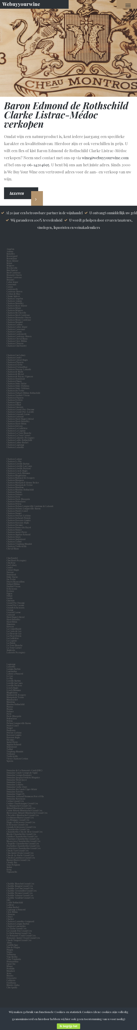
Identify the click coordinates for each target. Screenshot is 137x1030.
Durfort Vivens (14, 586)
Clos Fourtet (12, 558)
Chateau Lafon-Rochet (17, 442)
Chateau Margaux (16, 480)
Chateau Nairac (14, 491)
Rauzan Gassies (14, 734)
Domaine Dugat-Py (16, 793)
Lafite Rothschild (15, 902)
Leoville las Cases (15, 683)
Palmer (11, 711)
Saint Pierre (13, 742)
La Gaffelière (13, 638)
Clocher (11, 918)
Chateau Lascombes (16, 926)
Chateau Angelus (15, 298)
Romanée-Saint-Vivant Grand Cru (23, 937)
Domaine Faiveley (15, 791)
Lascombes (12, 671)
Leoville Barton (14, 680)
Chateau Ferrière (15, 399)
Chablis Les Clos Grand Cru (20, 888)
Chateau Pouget (14, 513)
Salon (9, 867)
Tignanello (12, 871)
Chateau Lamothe (15, 447)
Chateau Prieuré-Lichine (19, 515)
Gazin (10, 598)
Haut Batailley (14, 619)
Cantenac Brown (15, 291)
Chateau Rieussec (15, 524)
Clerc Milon (13, 911)
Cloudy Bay (12, 862)
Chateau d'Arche (15, 364)
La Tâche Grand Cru (16, 928)
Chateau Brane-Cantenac (19, 319)
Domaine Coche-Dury (17, 786)
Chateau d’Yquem (15, 362)
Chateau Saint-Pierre (17, 532)
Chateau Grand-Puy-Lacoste (20, 411)
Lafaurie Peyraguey (16, 652)
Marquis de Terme (16, 697)
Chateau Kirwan (15, 425)
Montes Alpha (13, 985)
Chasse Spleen (13, 296)
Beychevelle (12, 267)
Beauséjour (12, 258)
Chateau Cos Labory (16, 355)
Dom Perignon (13, 864)
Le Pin (10, 678)
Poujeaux (12, 730)
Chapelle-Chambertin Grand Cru (23, 843)
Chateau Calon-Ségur (17, 326)
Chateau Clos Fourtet (16, 345)
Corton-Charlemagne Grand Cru (22, 803)
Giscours (11, 600)
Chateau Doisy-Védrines (18, 388)
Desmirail (12, 574)
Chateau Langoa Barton (18, 923)
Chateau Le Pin (14, 461)
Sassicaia (11, 650)
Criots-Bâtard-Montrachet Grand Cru (24, 810)
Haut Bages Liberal (16, 616)
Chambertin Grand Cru (18, 829)
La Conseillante (14, 628)
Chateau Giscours (15, 407)
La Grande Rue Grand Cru (19, 930)
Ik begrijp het (68, 1026)
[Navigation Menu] (128, 5)
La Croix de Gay (15, 631)
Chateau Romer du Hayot (19, 527)
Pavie (9, 713)
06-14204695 (38, 164)
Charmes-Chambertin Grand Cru (23, 838)
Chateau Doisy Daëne (17, 383)
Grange (10, 609)
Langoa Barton (14, 668)
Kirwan (11, 626)
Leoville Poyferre (14, 685)
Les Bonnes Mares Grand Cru (20, 817)
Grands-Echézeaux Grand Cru (21, 826)
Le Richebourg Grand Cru (19, 933)
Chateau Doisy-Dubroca (18, 385)
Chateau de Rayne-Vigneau (20, 376)
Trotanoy (11, 753)
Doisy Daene (13, 576)
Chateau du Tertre (15, 390)
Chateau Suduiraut (16, 539)
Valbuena (12, 954)
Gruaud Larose (14, 612)
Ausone (10, 251)
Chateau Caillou (14, 324)
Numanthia (12, 961)
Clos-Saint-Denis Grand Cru (20, 852)
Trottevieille (12, 756)
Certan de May (14, 293)
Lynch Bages (12, 687)
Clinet (10, 916)
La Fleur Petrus (14, 635)
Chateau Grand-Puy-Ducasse (20, 409)
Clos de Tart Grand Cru (18, 850)
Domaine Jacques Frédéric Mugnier (23, 777)
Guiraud (11, 614)
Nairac (10, 706)
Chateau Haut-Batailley (18, 421)
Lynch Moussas (14, 690)
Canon (10, 286)
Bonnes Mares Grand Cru (18, 859)
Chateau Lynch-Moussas (18, 473)
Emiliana (11, 982)
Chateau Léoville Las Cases (19, 466)
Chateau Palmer (14, 494)
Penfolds (10, 968)
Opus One (12, 963)
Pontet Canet (13, 725)
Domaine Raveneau (16, 798)
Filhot (9, 595)
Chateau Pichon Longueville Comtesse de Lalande (30, 506)
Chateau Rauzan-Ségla (18, 522)
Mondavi (11, 970)
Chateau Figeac (14, 402)
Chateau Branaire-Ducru (19, 317)
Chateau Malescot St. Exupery (21, 477)
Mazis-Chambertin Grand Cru (21, 834)
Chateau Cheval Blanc (17, 338)
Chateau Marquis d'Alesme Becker (23, 482)
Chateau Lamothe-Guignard (20, 921)
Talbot (10, 749)
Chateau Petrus (14, 503)
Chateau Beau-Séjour (17, 305)
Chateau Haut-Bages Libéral (20, 418)
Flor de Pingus (14, 947)
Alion (10, 942)
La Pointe (12, 642)
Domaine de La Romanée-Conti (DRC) (24, 770)
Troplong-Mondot (15, 751)
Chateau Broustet (15, 322)
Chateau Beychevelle (16, 312)
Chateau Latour (14, 458)
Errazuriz (12, 977)
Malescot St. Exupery (17, 694)
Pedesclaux (12, 718)
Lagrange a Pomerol (16, 909)
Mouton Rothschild (16, 704)
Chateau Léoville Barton (18, 463)
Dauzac (10, 572)
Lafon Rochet (13, 907)
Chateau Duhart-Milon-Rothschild (23, 392)
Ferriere (11, 591)
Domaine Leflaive (15, 784)
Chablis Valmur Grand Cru (20, 895)
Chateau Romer (14, 529)
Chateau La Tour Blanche (19, 432)
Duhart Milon (14, 583)
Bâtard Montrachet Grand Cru (21, 808)
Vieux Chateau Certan (18, 758)
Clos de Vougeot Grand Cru (19, 940)
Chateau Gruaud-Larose (18, 414)
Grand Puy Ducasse (16, 602)
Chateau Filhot (14, 404)
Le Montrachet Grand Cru (19, 805)
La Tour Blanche (15, 645)
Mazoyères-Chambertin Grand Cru (23, 841)
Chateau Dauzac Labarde (19, 369)
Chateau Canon (14, 331)
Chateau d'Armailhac (17, 366)
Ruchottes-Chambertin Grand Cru (23, 845)
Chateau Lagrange (15, 444)
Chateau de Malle (15, 371)
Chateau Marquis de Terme (20, 484)
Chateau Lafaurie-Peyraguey (21, 437)
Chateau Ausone (14, 300)
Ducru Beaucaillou (16, 581)
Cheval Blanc (13, 548)
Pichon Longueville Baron (19, 723)
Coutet (10, 567)
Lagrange (12, 664)
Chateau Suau (14, 536)
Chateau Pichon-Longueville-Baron (24, 508)
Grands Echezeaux (16, 607)
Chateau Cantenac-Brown (19, 336)
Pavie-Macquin (14, 716)
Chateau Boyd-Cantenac (18, 315)
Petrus (10, 720)
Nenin (10, 709)
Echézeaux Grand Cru (17, 824)
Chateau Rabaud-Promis (18, 517)
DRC (9, 900)
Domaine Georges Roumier (19, 775)
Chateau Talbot (14, 541)
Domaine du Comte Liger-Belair (22, 789)
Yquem (10, 760)
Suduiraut (12, 746)
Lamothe (11, 666)
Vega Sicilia (12, 956)
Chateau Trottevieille (17, 546)
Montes (10, 975)
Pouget (10, 727)
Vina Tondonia (14, 959)
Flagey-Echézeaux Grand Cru (21, 822)
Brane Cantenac (15, 277)
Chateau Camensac (16, 329)
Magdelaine (12, 692)
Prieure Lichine (15, 732)
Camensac (12, 284)
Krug (9, 869)
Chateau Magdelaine (16, 475)
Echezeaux (12, 588)
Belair (9, 263)
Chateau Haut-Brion (16, 423)
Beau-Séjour (12, 260)
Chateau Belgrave (15, 310)
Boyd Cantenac (14, 272)
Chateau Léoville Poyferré (19, 468)
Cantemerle (13, 289)
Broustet (11, 279)
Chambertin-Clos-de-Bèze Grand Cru (24, 831)
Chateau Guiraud (15, 416)
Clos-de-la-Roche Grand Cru (20, 855)
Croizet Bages (13, 569)
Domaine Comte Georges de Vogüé (22, 772)
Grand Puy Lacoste (16, 605)
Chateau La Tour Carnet (18, 435)
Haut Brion (12, 621)
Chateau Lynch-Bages (17, 470)
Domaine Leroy (14, 782)
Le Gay (10, 675)
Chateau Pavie (13, 496)
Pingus (10, 949)
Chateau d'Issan (14, 381)
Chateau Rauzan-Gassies (18, 520)
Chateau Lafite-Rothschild (19, 440)
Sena (9, 973)
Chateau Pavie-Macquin (18, 499)
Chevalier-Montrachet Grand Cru (23, 815)
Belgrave (11, 265)
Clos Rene (12, 562)
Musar (10, 966)
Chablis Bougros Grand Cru (20, 885)
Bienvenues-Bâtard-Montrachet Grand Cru (27, 812)
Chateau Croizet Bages (17, 359)
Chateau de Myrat (15, 374)
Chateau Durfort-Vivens (18, 395)
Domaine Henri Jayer (17, 779)
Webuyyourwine (21, 3)
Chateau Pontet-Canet (17, 510)
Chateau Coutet (14, 357)
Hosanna (11, 624)
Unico (10, 951)
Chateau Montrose (15, 487)
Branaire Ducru (15, 274)
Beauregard (12, 256)
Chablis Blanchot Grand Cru (20, 883)
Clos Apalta (12, 987)
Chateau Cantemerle (17, 333)
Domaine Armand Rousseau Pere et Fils (25, 796)
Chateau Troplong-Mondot (19, 543)
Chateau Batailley (15, 303)
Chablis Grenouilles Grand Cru (22, 890)
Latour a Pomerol (15, 673)
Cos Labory (12, 565)
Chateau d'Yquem (15, 397)
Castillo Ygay (12, 944)
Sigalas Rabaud (14, 744)
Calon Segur (13, 282)
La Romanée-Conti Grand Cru (21, 935)
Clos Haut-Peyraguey (17, 560)
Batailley (11, 253)
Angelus (10, 248)
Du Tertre (12, 579)
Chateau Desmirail (16, 378)
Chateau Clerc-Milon (17, 340)
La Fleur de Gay (15, 633)
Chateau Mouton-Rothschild (20, 489)
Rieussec (11, 739)
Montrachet (13, 699)
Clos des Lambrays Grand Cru (21, 857)
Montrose (11, 701)
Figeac (9, 593)
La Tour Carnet (14, 647)
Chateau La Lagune (16, 430)
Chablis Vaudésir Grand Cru (20, 897)
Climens (11, 914)
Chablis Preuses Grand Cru (20, 893)
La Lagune (12, 640)
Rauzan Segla (14, 737)
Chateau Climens (15, 343)
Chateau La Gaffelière (17, 428)
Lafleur (11, 904)
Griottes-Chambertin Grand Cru (22, 836)
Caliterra (11, 980)
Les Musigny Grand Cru (18, 819)
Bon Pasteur (13, 270)
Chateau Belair (14, 307)
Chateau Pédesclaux (16, 501)
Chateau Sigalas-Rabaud (18, 534)
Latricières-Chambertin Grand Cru (24, 848)
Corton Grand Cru (15, 801)
